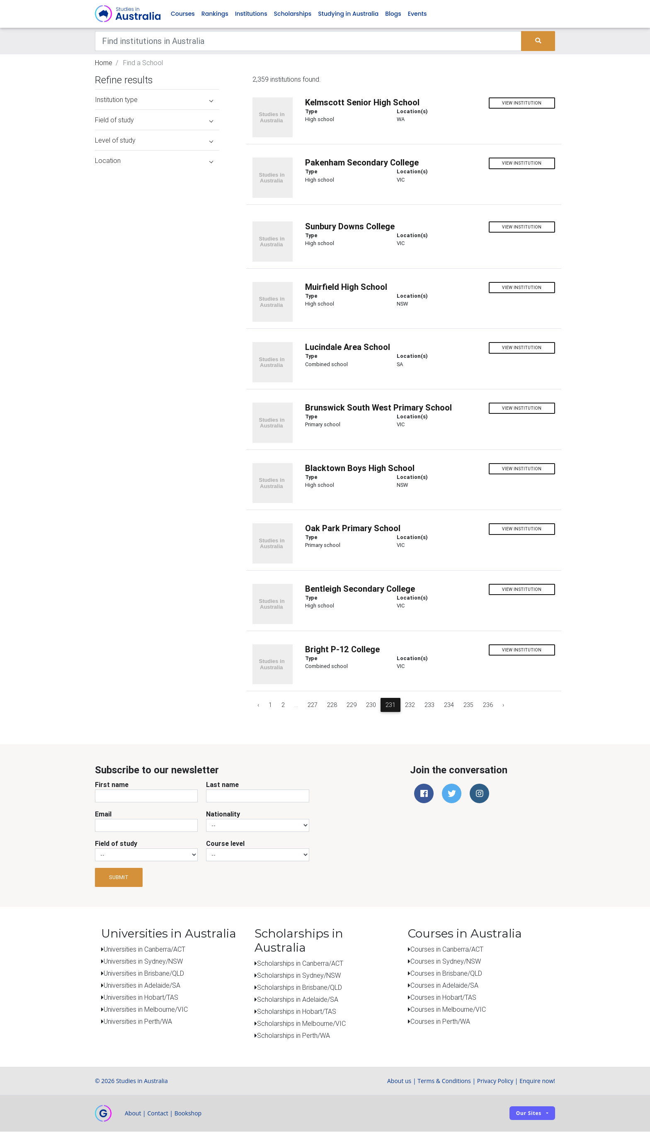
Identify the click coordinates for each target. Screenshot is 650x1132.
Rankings (214, 14)
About (133, 1113)
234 (449, 705)
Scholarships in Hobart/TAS (296, 1012)
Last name (222, 785)
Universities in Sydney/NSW (143, 961)
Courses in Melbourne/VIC (448, 1010)
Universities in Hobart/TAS (141, 998)
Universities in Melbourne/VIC (146, 1010)
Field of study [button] (154, 121)
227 (313, 705)
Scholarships (293, 14)
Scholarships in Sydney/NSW (299, 976)
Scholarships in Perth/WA (293, 1036)
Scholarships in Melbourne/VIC (301, 1024)
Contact (157, 1113)
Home (103, 63)
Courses (183, 14)
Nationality (223, 814)
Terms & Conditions (444, 1081)
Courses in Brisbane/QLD (446, 973)
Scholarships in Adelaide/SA (297, 1000)
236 (488, 705)
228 (332, 705)
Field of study (116, 844)
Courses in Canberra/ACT (446, 949)
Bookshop (188, 1113)
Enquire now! (537, 1081)
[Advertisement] (157, 654)
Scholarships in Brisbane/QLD (299, 988)
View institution (521, 103)
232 (410, 705)
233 (429, 705)
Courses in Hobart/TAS (443, 998)
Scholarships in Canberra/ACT (300, 964)
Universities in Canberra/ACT (144, 949)
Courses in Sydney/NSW (445, 961)
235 (468, 705)
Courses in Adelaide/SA (444, 985)
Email (103, 814)
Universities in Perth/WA (138, 1022)
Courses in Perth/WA (440, 1022)
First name (112, 785)
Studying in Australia (348, 14)
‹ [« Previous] (258, 705)
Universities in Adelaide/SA (142, 985)
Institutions (251, 14)
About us (399, 1081)
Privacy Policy (495, 1081)
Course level (225, 844)
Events (417, 14)
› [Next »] (503, 705)
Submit (119, 878)
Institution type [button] (154, 100)
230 (371, 705)
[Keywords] (308, 41)
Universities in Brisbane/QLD (144, 973)
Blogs (393, 14)
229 (352, 705)
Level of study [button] (154, 141)
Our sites (528, 1113)
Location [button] (154, 161)
